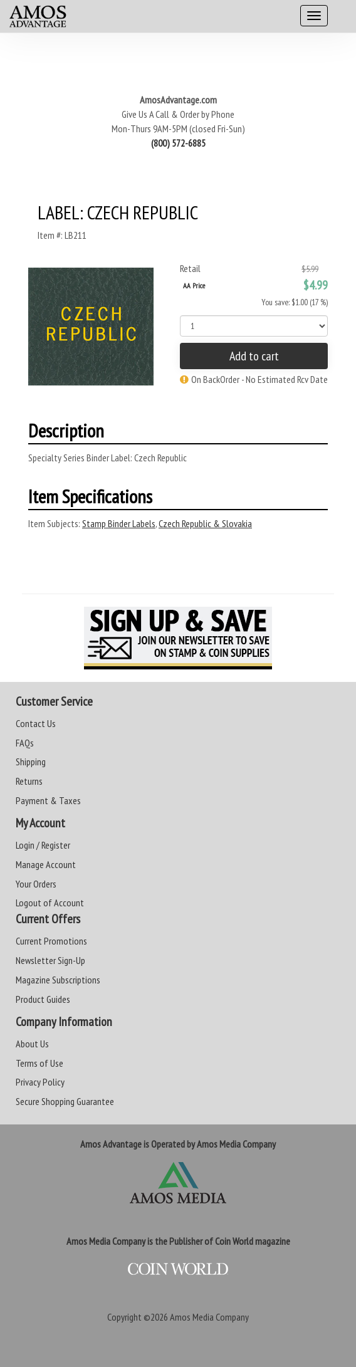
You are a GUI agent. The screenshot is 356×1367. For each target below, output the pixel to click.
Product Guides (43, 999)
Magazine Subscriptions (58, 979)
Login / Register (43, 845)
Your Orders (36, 883)
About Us (32, 1043)
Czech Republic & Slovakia (205, 523)
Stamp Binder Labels (118, 523)
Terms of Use (39, 1063)
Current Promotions (51, 941)
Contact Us (36, 723)
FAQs (25, 742)
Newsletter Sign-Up (50, 960)
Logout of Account (50, 902)
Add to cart (254, 356)
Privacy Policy (40, 1082)
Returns (29, 781)
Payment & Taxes (48, 800)
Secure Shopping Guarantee (65, 1101)
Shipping (31, 761)
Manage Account (46, 864)
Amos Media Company (209, 1317)
